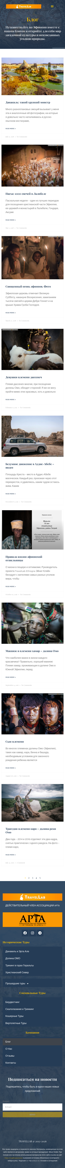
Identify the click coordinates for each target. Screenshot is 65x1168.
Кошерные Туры (14, 1016)
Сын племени (15, 741)
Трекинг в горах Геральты (19, 965)
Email (6, 1101)
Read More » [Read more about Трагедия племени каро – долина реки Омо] (11, 855)
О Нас (8, 1048)
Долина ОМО (12, 958)
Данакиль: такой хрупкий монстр (28, 102)
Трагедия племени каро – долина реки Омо (31, 830)
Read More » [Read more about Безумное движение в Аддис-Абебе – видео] (11, 494)
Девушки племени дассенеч (24, 377)
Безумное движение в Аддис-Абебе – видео (30, 465)
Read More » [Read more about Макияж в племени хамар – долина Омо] (11, 677)
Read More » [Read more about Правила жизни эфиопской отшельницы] (11, 586)
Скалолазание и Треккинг (19, 1009)
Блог (8, 1041)
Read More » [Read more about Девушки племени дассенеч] (11, 399)
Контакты (10, 1062)
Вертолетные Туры (15, 1023)
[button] (52, 6)
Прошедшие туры (17, 983)
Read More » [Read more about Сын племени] (11, 768)
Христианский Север (17, 972)
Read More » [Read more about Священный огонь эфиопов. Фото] (11, 313)
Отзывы (9, 1055)
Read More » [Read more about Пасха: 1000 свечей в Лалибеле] (11, 220)
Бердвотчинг (12, 1002)
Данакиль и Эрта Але (17, 951)
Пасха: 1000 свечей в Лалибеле (26, 193)
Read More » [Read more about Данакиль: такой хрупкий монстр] (11, 129)
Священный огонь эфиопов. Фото (28, 286)
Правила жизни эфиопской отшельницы (24, 558)
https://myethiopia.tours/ (14, 1158)
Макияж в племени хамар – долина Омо (32, 651)
